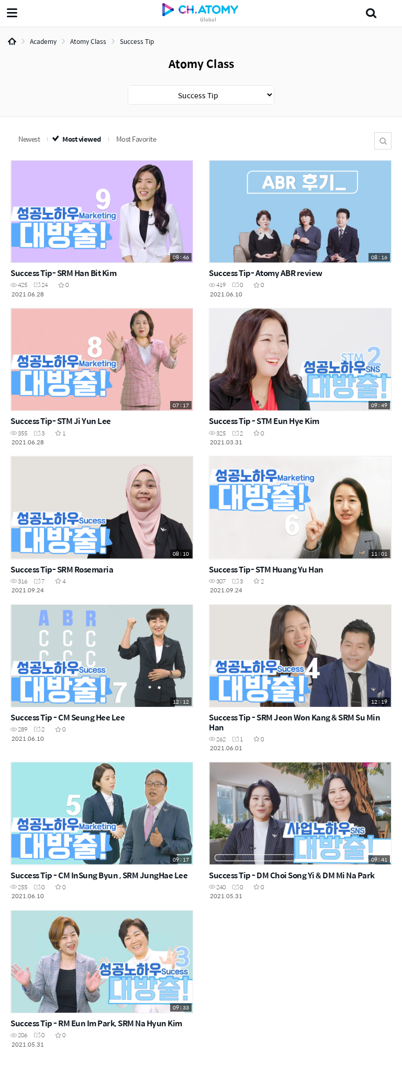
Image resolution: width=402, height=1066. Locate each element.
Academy (43, 41)
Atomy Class (88, 41)
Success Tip (137, 41)
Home (12, 41)
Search (383, 141)
